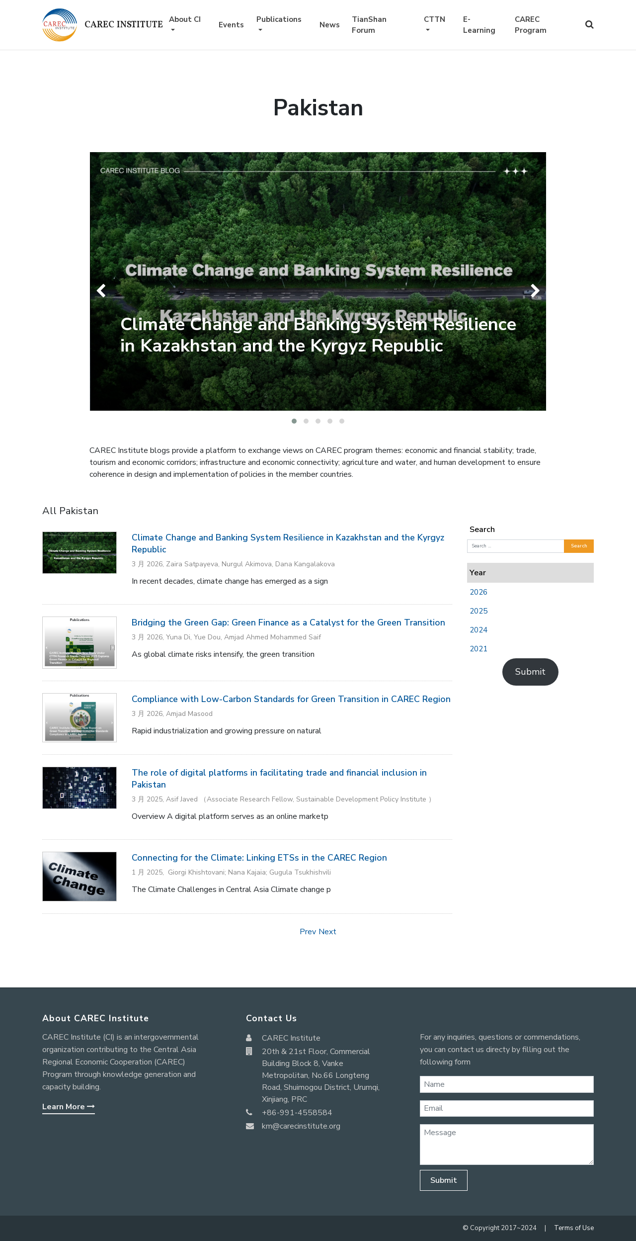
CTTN (434, 19)
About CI (185, 19)
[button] (294, 421)
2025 (478, 611)
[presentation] (103, 290)
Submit (530, 672)
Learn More (68, 1106)
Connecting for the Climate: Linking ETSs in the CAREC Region (259, 858)
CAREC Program (531, 25)
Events (231, 25)
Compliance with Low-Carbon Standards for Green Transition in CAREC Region (291, 699)
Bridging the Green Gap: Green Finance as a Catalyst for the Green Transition (288, 622)
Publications (279, 19)
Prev (308, 931)
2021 (478, 649)
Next (327, 931)
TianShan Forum (369, 25)
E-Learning (479, 25)
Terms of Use (574, 1228)
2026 (478, 592)
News (329, 25)
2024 (478, 630)
